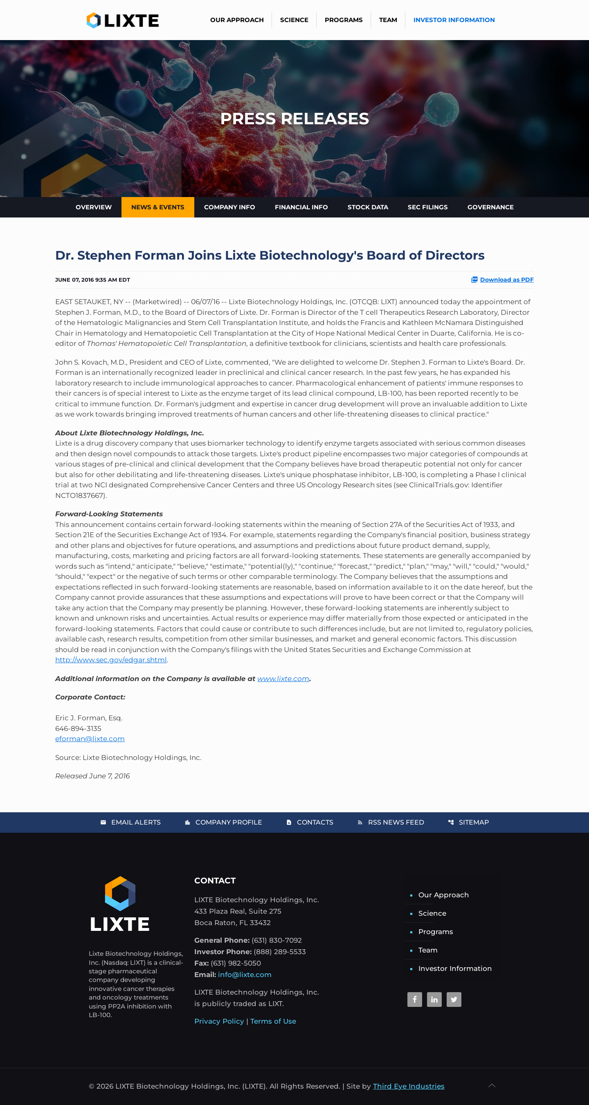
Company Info (229, 207)
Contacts (309, 822)
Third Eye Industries (409, 1086)
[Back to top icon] (491, 1085)
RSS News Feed (390, 822)
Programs (435, 932)
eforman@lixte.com (90, 739)
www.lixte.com (283, 679)
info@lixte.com (245, 975)
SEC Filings (428, 207)
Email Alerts (130, 822)
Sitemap (468, 822)
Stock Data (368, 207)
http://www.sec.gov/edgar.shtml (111, 660)
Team (428, 950)
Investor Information (455, 968)
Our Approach (443, 895)
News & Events (157, 207)
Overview (94, 207)
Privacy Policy (219, 1021)
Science (432, 913)
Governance (491, 207)
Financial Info (301, 207)
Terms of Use (273, 1021)
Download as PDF (502, 279)
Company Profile (223, 822)
